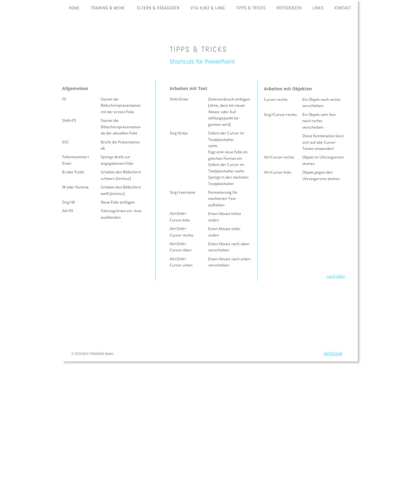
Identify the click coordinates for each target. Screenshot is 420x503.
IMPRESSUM (333, 354)
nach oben (336, 276)
